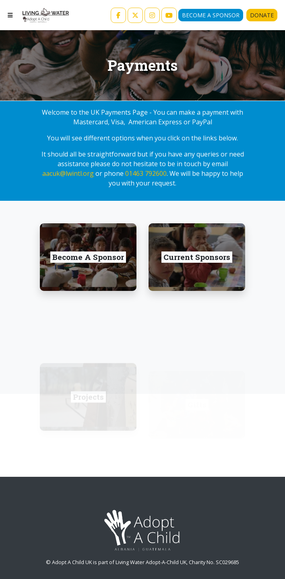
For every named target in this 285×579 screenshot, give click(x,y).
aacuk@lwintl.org (68, 173)
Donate (262, 15)
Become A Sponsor (211, 15)
